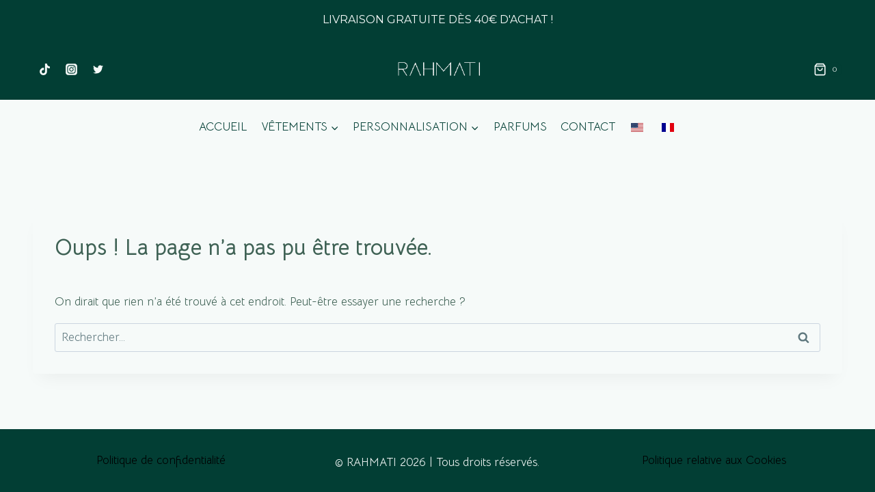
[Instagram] (71, 69)
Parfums (520, 127)
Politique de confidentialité (161, 460)
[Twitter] (97, 69)
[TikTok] (44, 69)
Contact (588, 127)
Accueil (223, 127)
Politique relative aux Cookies (714, 460)
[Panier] (827, 69)
